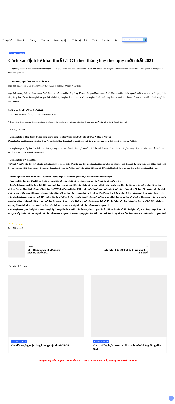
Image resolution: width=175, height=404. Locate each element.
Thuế (94, 40)
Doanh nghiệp (60, 40)
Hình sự (45, 40)
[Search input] (133, 39)
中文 (117, 40)
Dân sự (33, 40)
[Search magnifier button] (144, 39)
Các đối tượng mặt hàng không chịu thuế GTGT (40, 345)
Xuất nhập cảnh (79, 40)
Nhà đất (21, 40)
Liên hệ (106, 40)
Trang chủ (7, 40)
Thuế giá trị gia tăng (17, 53)
